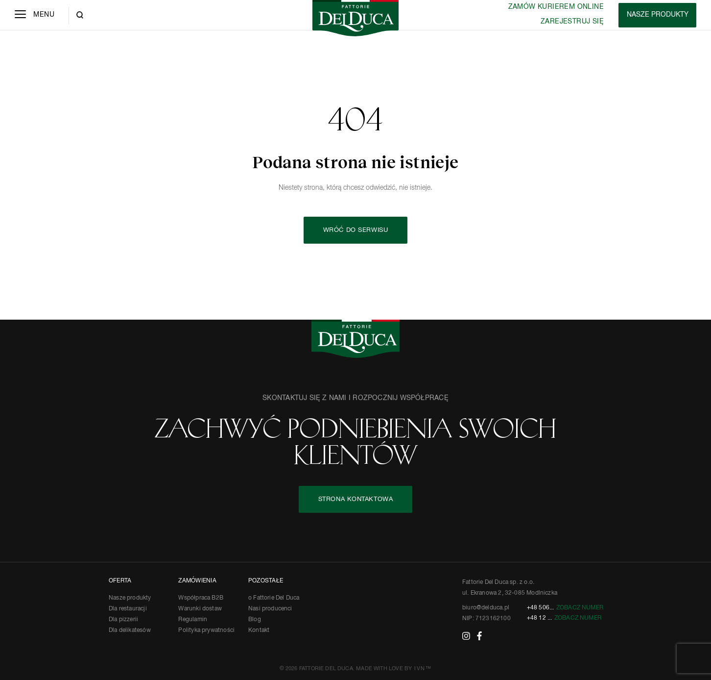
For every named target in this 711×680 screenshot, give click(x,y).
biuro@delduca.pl (485, 608)
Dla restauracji (128, 609)
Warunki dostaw (200, 609)
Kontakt (258, 630)
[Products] (657, 15)
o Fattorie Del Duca (273, 598)
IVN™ (422, 668)
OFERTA (120, 581)
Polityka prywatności (206, 630)
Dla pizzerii (123, 620)
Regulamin (192, 620)
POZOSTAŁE (265, 581)
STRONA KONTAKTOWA (355, 499)
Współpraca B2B (200, 598)
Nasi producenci (270, 609)
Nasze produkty (130, 598)
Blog (254, 620)
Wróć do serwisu (355, 230)
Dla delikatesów (130, 630)
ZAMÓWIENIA (197, 581)
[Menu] (34, 15)
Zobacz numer (579, 608)
